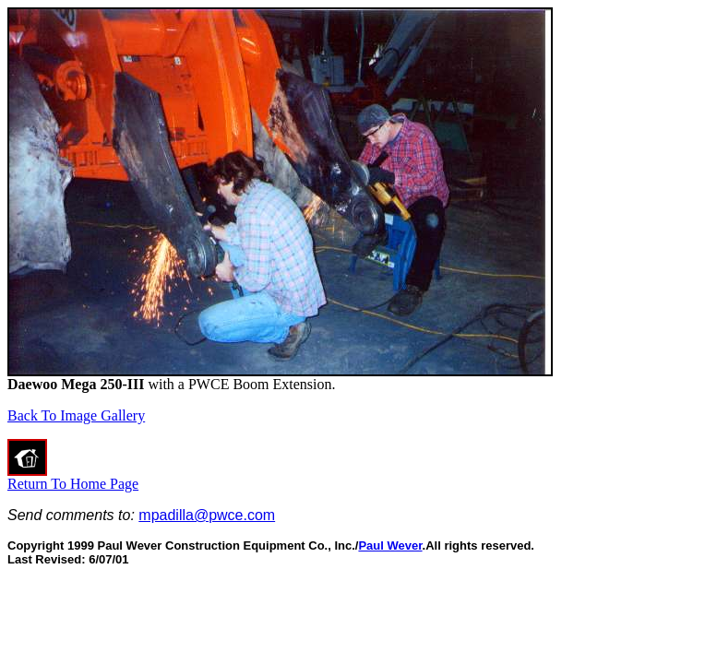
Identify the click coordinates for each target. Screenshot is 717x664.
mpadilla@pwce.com (206, 515)
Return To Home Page (72, 484)
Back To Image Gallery (76, 415)
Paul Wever (390, 545)
